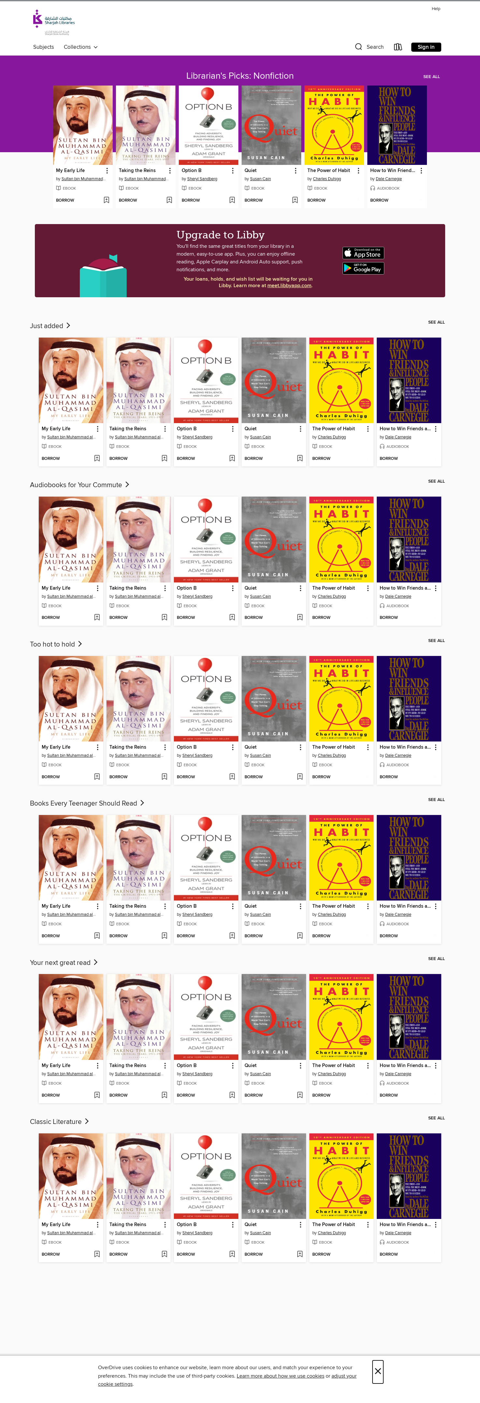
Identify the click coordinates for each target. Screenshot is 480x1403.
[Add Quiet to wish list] (295, 200)
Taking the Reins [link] (137, 171)
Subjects (43, 47)
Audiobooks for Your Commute (80, 485)
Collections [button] (81, 47)
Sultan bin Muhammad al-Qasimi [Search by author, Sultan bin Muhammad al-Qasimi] (84, 178)
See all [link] (431, 77)
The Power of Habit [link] (328, 171)
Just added (51, 326)
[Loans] (398, 48)
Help (436, 9)
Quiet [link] (251, 171)
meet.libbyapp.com (289, 285)
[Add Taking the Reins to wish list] (169, 200)
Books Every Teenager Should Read (88, 803)
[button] (368, 48)
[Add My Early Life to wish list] (106, 200)
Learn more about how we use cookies (280, 1376)
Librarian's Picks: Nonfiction (240, 76)
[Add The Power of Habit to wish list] (358, 200)
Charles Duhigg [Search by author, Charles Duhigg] (327, 178)
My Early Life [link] (70, 171)
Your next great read (64, 963)
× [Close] (378, 1372)
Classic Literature (60, 1122)
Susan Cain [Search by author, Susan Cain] (260, 178)
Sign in (426, 47)
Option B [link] (192, 171)
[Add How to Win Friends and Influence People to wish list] (420, 200)
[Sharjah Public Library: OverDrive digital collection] (53, 22)
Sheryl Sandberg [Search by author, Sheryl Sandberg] (202, 178)
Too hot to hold (56, 644)
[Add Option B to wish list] (232, 200)
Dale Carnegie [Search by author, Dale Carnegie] (389, 178)
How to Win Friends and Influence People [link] (394, 171)
